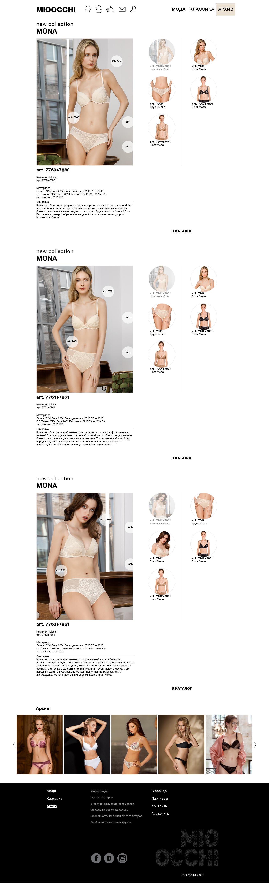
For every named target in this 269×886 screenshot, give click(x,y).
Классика (201, 10)
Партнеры (159, 799)
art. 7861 (72, 341)
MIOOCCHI (56, 9)
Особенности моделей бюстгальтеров (116, 816)
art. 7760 (116, 61)
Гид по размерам (102, 798)
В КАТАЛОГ (182, 231)
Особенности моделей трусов (111, 822)
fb (96, 858)
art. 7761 (108, 291)
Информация (99, 791)
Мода (178, 10)
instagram (122, 858)
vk (109, 858)
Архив (225, 10)
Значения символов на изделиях (112, 804)
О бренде (159, 791)
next (255, 744)
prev (14, 744)
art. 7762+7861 (130, 529)
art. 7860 (73, 117)
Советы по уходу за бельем (109, 810)
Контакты (159, 806)
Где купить (160, 814)
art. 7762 (105, 520)
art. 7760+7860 (128, 124)
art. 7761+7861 (128, 320)
